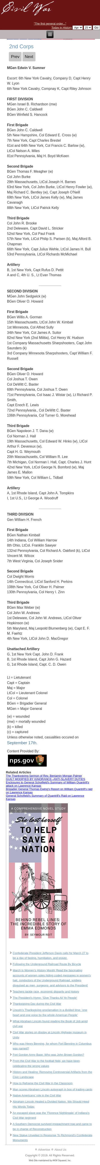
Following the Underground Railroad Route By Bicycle (47, 964)
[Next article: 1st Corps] (28, 56)
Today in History (61, 27)
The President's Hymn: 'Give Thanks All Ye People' (45, 997)
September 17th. (22, 742)
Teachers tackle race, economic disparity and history (46, 991)
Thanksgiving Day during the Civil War (37, 1003)
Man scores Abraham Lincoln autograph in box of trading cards (52, 1089)
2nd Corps (21, 46)
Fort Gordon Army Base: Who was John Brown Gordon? (48, 1054)
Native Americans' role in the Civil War (37, 1095)
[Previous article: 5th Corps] (15, 56)
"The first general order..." (50, 23)
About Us (60, 1149)
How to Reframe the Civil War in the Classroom (43, 1083)
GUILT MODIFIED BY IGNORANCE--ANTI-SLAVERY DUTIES (45, 779)
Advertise (44, 1149)
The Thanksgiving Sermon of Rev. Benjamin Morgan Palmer (44, 775)
